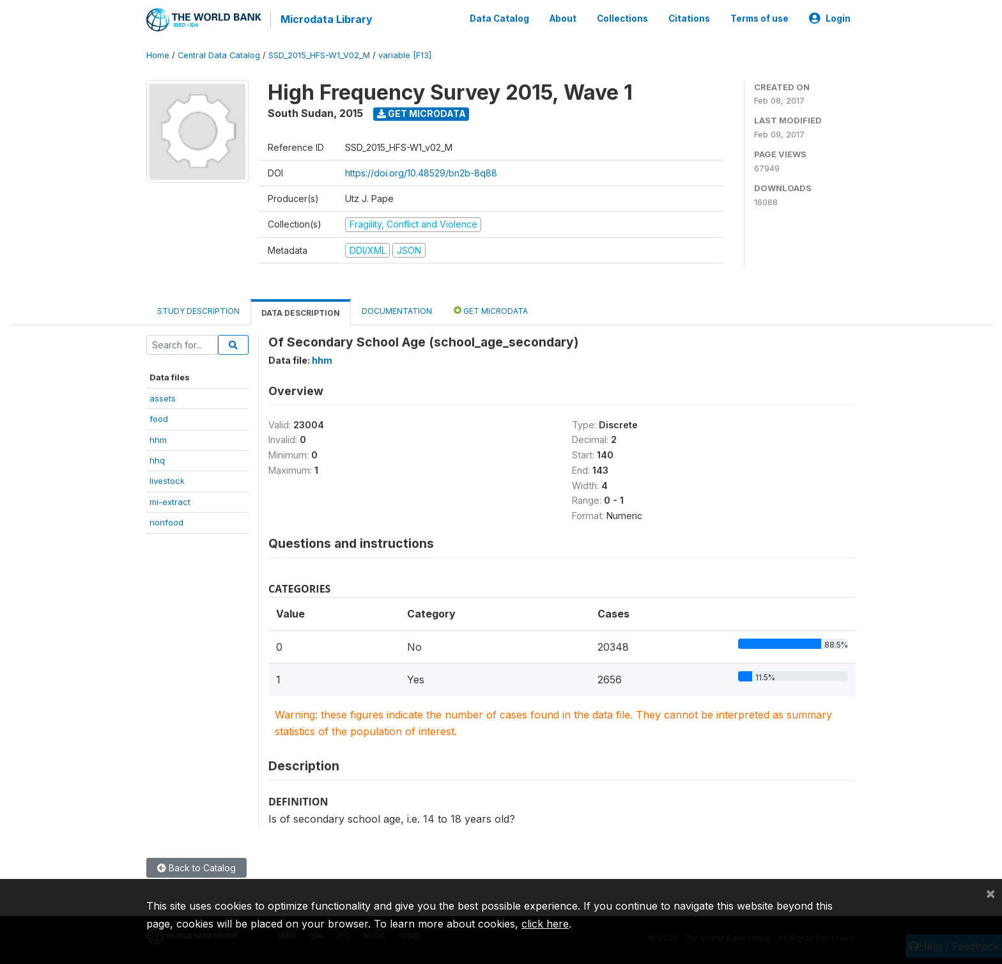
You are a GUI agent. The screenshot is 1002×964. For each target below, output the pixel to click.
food (159, 417)
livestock (167, 479)
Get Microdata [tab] (491, 309)
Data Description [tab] (300, 311)
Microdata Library (325, 19)
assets (163, 396)
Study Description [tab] (198, 310)
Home (157, 54)
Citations (689, 18)
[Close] (990, 893)
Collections (622, 18)
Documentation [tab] (397, 310)
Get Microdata (421, 112)
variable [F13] (404, 54)
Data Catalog (499, 18)
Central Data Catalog (219, 54)
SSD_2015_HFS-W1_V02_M (319, 54)
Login (830, 18)
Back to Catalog (196, 866)
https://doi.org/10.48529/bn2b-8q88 (421, 171)
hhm (158, 438)
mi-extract (170, 500)
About (563, 18)
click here (545, 923)
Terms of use (759, 18)
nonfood (166, 521)
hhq (157, 459)
